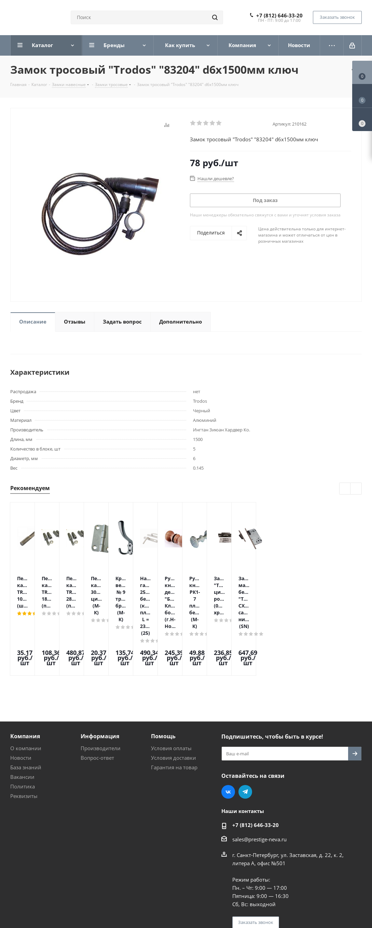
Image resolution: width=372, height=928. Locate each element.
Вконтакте (228, 734)
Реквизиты (24, 737)
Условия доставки (173, 699)
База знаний (25, 709)
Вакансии (22, 718)
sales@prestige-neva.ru (259, 781)
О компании (25, 690)
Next (356, 489)
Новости (20, 699)
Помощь (163, 678)
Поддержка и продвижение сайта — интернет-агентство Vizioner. (92, 903)
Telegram (245, 734)
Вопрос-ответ (97, 699)
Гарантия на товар (174, 709)
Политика (22, 728)
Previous (345, 489)
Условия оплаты (171, 690)
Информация (100, 678)
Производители (101, 690)
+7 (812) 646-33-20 (279, 15)
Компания (25, 678)
